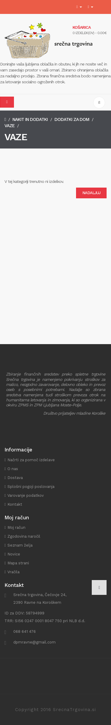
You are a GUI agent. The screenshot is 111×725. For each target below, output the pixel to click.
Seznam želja (20, 545)
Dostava (15, 477)
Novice (13, 554)
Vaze (9, 125)
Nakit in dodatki (30, 119)
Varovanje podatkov (25, 495)
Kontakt (14, 504)
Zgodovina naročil (23, 536)
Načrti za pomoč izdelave (31, 460)
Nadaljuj (91, 193)
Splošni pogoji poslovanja (30, 486)
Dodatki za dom (71, 119)
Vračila (13, 572)
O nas (12, 469)
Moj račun (16, 527)
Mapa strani (18, 563)
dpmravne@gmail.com (34, 642)
